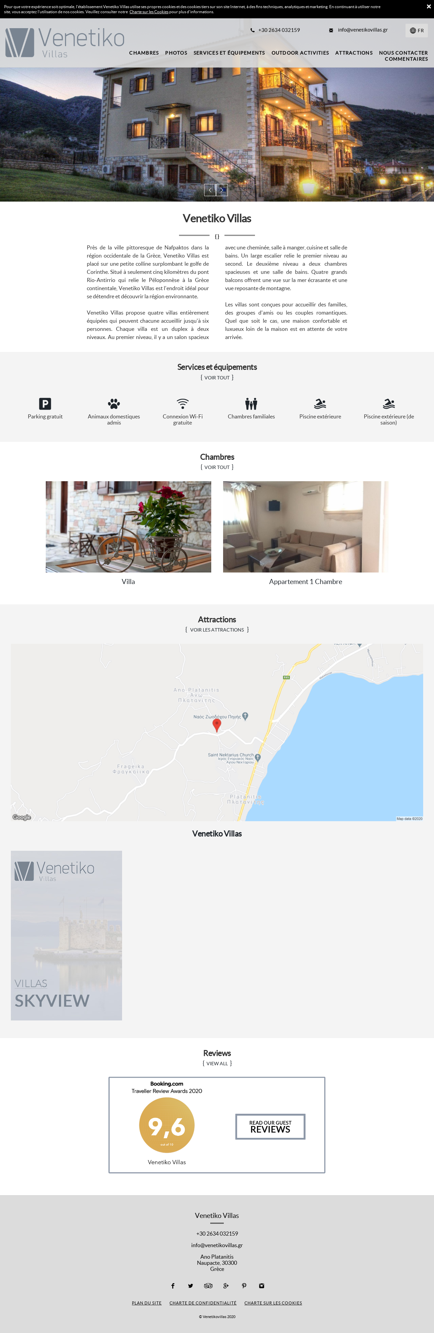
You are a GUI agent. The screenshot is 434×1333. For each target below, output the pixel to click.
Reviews (217, 1052)
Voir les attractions (217, 630)
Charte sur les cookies (273, 1302)
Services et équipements (217, 367)
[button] (210, 190)
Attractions (217, 619)
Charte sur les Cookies (149, 12)
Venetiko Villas (217, 833)
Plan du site (147, 1302)
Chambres (216, 457)
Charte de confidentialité (203, 1302)
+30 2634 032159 (217, 1233)
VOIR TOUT (217, 377)
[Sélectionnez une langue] (417, 30)
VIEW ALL (217, 1063)
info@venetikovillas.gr (217, 1245)
